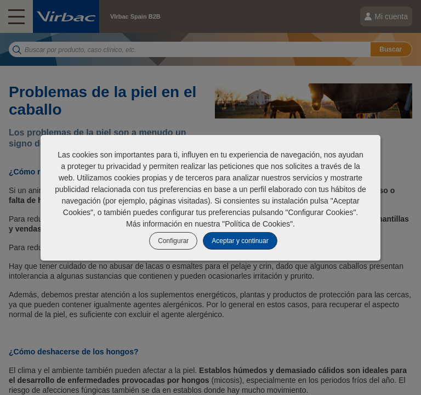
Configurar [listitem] (173, 241)
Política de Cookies (257, 223)
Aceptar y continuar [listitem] (240, 241)
